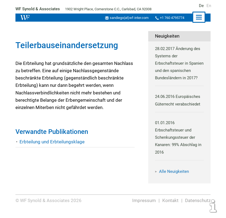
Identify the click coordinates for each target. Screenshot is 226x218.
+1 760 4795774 (171, 18)
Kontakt (171, 207)
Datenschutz (198, 207)
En (208, 5)
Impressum (144, 207)
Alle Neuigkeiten (174, 178)
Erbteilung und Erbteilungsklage (52, 141)
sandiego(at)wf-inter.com (127, 18)
